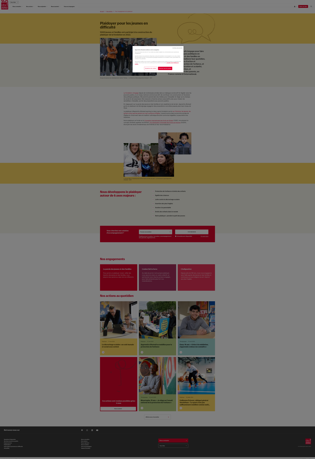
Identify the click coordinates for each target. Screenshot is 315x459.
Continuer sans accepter (177, 47)
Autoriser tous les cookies (165, 68)
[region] (158, 59)
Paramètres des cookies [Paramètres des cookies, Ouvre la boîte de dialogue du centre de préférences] (150, 68)
